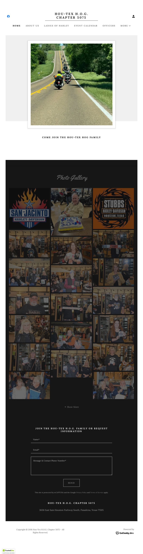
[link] (8, 16)
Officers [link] (109, 25)
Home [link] (17, 25)
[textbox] (71, 439)
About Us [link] (32, 25)
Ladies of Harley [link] (56, 25)
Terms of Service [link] (96, 492)
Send (71, 483)
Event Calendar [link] (86, 25)
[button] (133, 16)
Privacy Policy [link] (81, 492)
